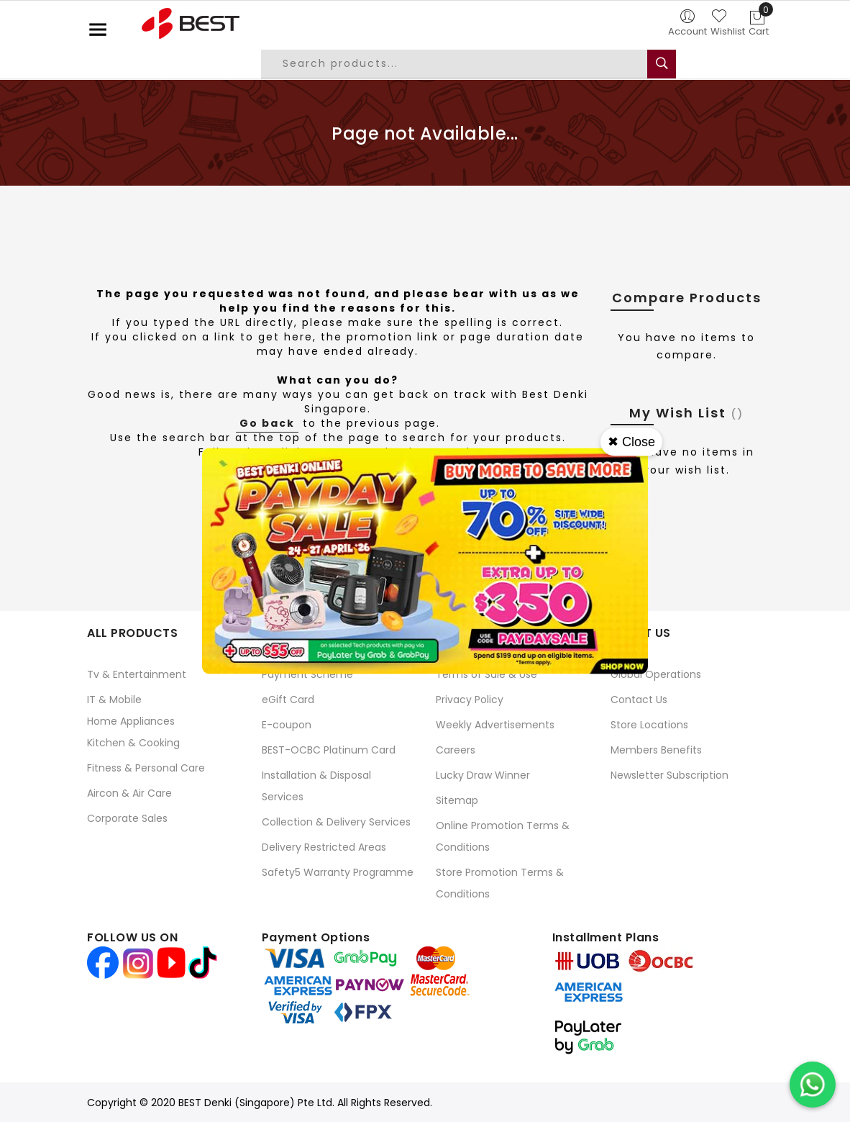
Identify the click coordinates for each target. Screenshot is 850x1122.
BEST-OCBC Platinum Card (329, 750)
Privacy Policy (469, 699)
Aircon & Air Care (129, 793)
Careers (455, 750)
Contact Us (639, 699)
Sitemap (457, 800)
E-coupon (286, 725)
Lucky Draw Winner (483, 775)
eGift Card (288, 699)
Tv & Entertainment (136, 674)
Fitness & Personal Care (146, 768)
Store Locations (649, 725)
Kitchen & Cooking (133, 743)
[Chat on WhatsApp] (813, 1085)
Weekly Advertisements (495, 725)
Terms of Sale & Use (486, 674)
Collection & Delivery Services (336, 822)
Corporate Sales (127, 818)
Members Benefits (656, 750)
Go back (267, 423)
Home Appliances (131, 721)
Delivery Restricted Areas (324, 847)
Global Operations (656, 674)
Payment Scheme (307, 674)
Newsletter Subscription (669, 775)
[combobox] (465, 64)
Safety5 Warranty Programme (337, 872)
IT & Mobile (114, 699)
